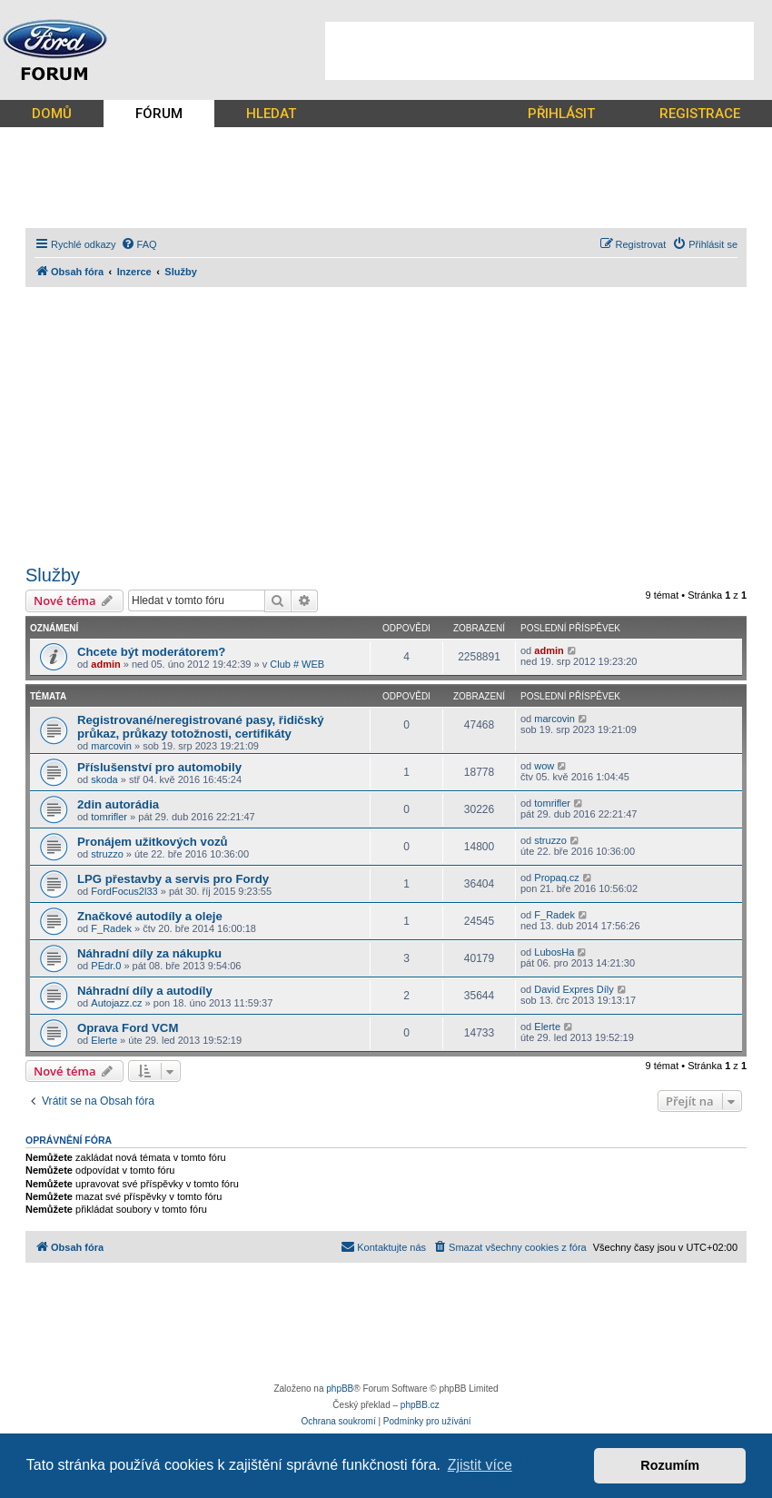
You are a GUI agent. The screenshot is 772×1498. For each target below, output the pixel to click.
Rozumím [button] (669, 1465)
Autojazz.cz (116, 1002)
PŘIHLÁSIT (561, 113)
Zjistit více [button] (480, 1465)
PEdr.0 (106, 965)
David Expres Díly (573, 989)
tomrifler (109, 816)
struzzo (107, 853)
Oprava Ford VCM (127, 1028)
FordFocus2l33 (124, 891)
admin (105, 664)
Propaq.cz (556, 877)
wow (544, 765)
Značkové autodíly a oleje (150, 916)
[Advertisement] (539, 51)
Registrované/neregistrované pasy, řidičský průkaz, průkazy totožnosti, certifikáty (200, 726)
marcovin (111, 745)
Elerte (104, 1040)
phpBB (339, 1389)
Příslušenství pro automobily (159, 767)
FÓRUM (159, 113)
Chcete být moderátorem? (151, 652)
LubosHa (554, 952)
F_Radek (111, 928)
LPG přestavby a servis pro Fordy (173, 879)
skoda (104, 779)
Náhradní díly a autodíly (145, 990)
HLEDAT (271, 113)
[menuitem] (139, 244)
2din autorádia (118, 804)
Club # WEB (297, 664)
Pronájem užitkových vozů (152, 841)
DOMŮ (52, 113)
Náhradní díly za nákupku (149, 953)
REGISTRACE (699, 113)
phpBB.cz (420, 1405)
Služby (52, 575)
